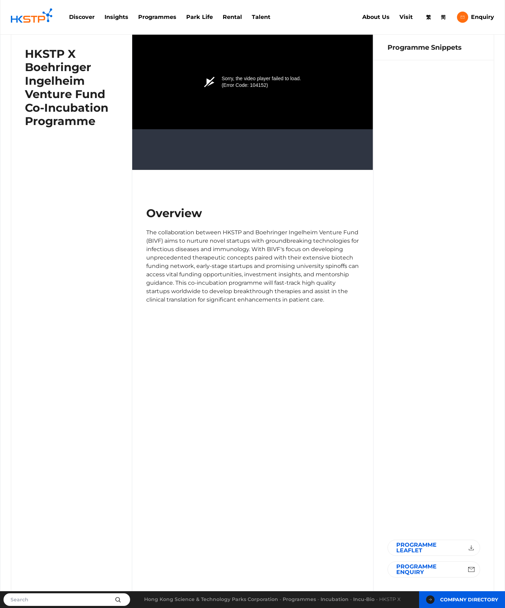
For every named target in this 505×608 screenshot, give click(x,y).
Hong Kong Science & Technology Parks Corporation (211, 599)
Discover (82, 17)
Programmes (157, 17)
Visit (406, 17)
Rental (232, 17)
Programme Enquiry (436, 569)
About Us (376, 17)
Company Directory (462, 599)
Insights (116, 17)
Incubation (335, 599)
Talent (261, 17)
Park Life (199, 17)
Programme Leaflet (436, 547)
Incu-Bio (364, 599)
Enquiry (475, 17)
